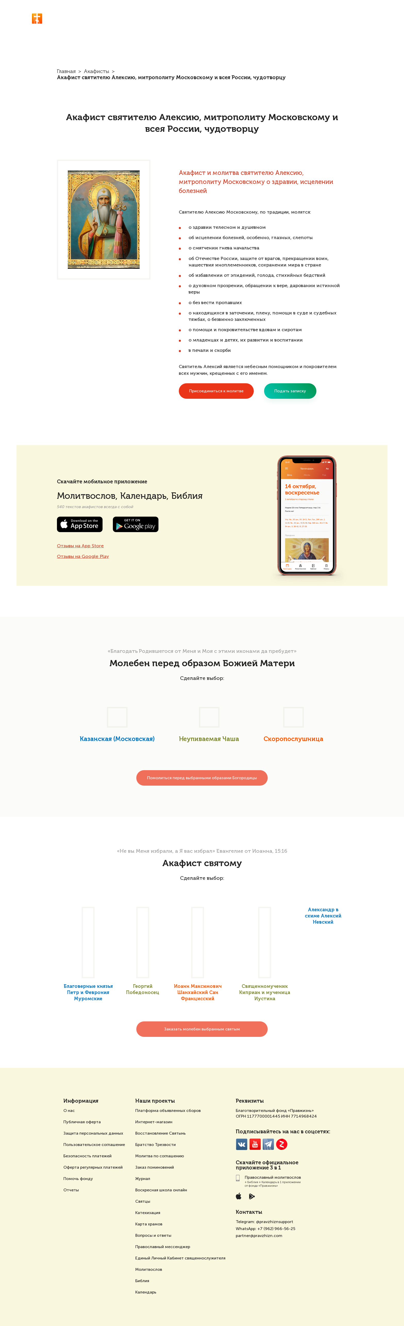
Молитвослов (148, 1269)
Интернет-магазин (153, 1121)
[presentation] (50, 726)
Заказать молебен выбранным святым (202, 1029)
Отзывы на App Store (80, 546)
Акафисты (335, 16)
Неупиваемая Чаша (209, 739)
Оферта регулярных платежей (93, 1167)
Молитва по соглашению (159, 1155)
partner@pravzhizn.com (259, 1235)
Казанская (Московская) (117, 739)
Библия (142, 1280)
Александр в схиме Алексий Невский (323, 916)
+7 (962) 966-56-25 (276, 1228)
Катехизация (147, 1212)
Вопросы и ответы (153, 1235)
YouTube (255, 1144)
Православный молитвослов (119, 15)
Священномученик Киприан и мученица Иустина (264, 992)
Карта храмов (148, 1224)
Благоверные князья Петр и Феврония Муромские (88, 992)
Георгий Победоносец (142, 989)
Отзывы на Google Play (83, 556)
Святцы (142, 1201)
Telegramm (268, 1144)
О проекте (362, 16)
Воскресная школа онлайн (161, 1189)
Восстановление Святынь (160, 1133)
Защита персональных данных (93, 1133)
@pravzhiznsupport (274, 1221)
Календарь (145, 1292)
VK (241, 1144)
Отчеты (71, 1189)
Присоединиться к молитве (216, 390)
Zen (282, 1144)
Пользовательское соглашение (94, 1144)
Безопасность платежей (87, 1155)
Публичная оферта (82, 1121)
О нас (69, 1110)
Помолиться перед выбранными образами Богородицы (202, 777)
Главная (66, 71)
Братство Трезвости (155, 1144)
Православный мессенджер (162, 1246)
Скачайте (248, 1163)
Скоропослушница (293, 739)
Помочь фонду (78, 1178)
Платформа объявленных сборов (168, 1110)
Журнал (142, 1178)
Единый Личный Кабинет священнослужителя (180, 1258)
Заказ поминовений (154, 1167)
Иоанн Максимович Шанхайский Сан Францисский (198, 992)
